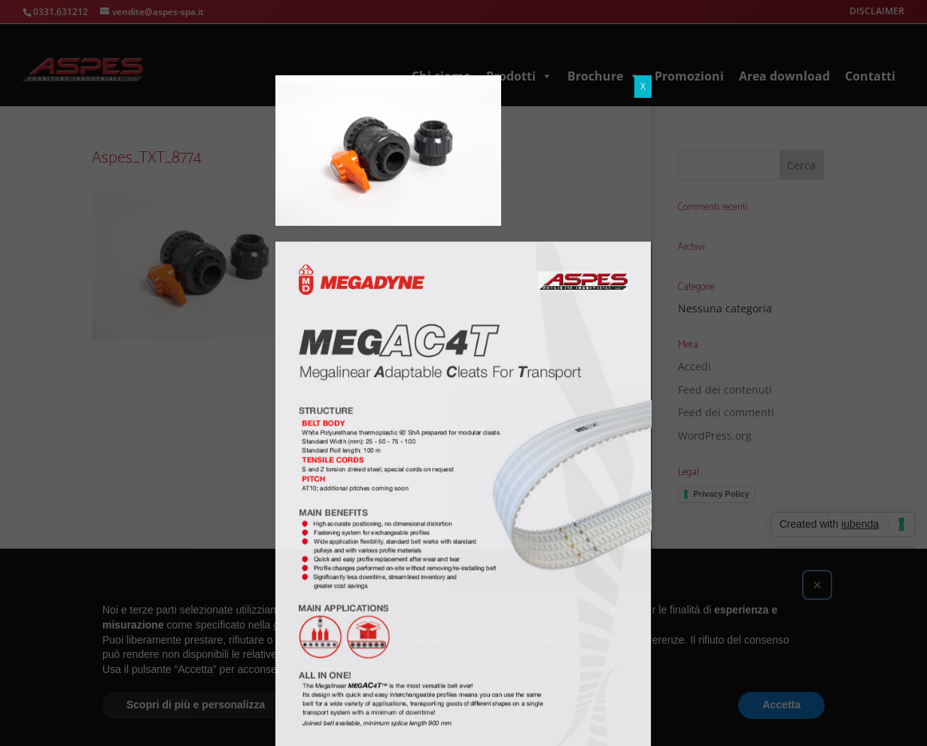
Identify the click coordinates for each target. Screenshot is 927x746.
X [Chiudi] (643, 86)
